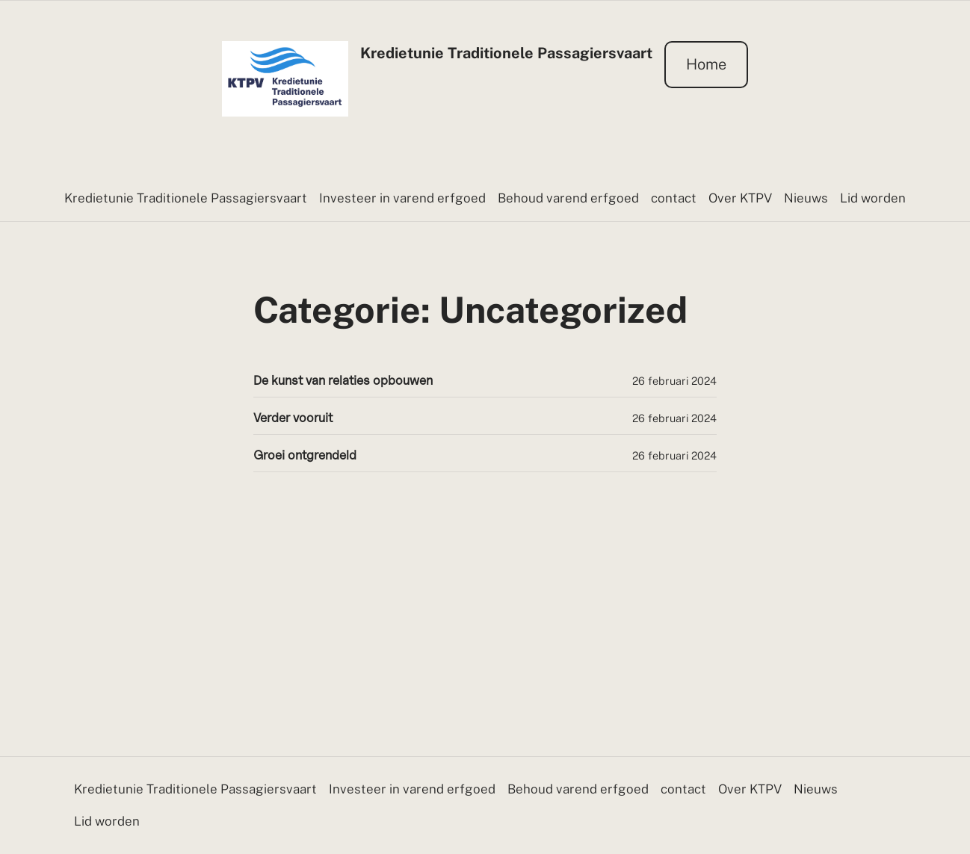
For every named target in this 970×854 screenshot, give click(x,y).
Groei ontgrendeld (304, 455)
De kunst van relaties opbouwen (343, 381)
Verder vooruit (293, 418)
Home (706, 64)
